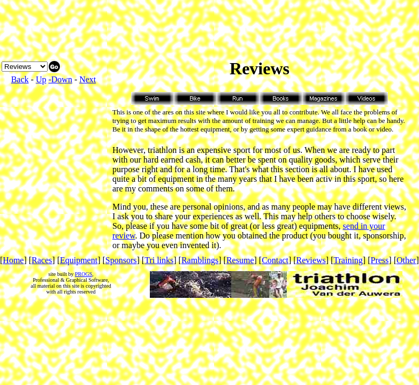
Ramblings (199, 260)
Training (348, 260)
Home (13, 260)
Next (87, 79)
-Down (60, 79)
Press (380, 260)
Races (42, 260)
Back (20, 79)
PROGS (83, 274)
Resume (240, 260)
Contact (275, 260)
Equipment (78, 260)
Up (41, 79)
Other (406, 260)
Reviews (311, 260)
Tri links (158, 260)
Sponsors (121, 260)
